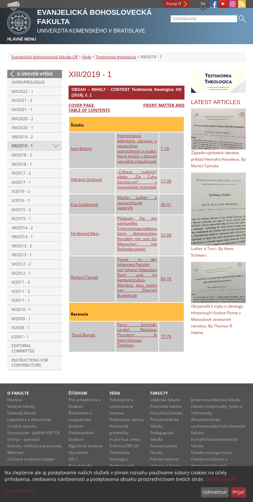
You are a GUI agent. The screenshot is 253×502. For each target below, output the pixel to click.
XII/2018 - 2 (22, 155)
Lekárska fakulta (165, 400)
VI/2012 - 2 (21, 264)
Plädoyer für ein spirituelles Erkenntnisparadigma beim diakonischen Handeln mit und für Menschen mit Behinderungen (137, 233)
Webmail (15, 452)
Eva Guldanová (84, 204)
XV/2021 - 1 (22, 109)
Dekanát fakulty (21, 413)
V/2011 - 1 (21, 300)
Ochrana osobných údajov (31, 459)
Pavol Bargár (84, 335)
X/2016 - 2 (21, 191)
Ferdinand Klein (85, 233)
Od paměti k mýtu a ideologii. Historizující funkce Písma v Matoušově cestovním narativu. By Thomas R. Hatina (217, 319)
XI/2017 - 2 (21, 173)
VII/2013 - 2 (22, 246)
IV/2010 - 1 (21, 309)
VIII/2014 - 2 (22, 228)
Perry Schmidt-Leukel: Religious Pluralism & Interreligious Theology (137, 335)
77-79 (166, 336)
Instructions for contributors (30, 362)
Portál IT (174, 4)
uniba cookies (221, 479)
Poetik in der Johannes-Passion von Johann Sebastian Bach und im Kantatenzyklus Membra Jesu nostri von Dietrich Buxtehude (137, 277)
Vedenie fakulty (21, 406)
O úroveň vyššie (35, 74)
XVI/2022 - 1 (22, 91)
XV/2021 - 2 (22, 100)
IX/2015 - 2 (21, 209)
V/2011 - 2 (21, 291)
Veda (86, 57)
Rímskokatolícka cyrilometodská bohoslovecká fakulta (218, 426)
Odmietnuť (215, 492)
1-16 (165, 148)
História (14, 400)
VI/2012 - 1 (21, 273)
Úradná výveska (22, 426)
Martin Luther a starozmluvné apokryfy (137, 202)
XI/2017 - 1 (21, 182)
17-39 (166, 181)
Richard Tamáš (84, 277)
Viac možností (20, 491)
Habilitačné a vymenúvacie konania (121, 406)
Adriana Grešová (86, 179)
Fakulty (159, 393)
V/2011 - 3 (21, 282)
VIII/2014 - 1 (22, 236)
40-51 (166, 204)
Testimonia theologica (116, 57)
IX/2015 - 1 (21, 218)
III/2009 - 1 (21, 318)
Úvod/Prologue (28, 82)
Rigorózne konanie (85, 446)
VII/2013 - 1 (22, 255)
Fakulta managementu (211, 452)
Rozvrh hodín (80, 465)
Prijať (238, 492)
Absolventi (78, 452)
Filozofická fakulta (166, 413)
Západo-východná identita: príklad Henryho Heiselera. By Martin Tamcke (218, 159)
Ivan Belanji (81, 148)
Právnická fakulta (166, 406)
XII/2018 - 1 (22, 164)
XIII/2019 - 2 (22, 137)
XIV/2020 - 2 (22, 119)
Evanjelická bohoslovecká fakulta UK (45, 57)
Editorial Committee (23, 348)
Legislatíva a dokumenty (29, 419)
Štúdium (78, 393)
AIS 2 (73, 459)
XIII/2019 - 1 (22, 146)
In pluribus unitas (125, 439)
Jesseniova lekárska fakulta (215, 400)
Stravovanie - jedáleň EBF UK (33, 432)
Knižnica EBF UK (124, 446)
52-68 (166, 235)
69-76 (166, 279)
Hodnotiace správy (126, 419)
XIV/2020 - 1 (22, 127)
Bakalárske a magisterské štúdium (80, 419)
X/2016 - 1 (21, 200)
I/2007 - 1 (20, 337)
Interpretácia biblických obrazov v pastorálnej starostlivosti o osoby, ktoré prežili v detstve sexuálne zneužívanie (137, 148)
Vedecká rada (121, 465)
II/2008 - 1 (21, 327)
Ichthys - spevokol (23, 439)
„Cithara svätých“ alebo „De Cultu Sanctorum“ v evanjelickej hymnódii (137, 179)
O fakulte (18, 393)
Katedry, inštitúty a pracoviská (34, 446)
